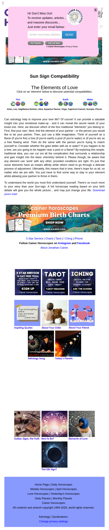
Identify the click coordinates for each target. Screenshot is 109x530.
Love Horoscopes (37, 493)
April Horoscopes (66, 489)
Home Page (42, 484)
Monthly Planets (62, 498)
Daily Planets (43, 498)
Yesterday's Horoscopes (65, 493)
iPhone (78, 238)
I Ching (68, 238)
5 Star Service (34, 238)
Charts (49, 238)
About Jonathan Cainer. (54, 247)
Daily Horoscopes (61, 484)
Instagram (64, 243)
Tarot (58, 238)
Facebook (83, 243)
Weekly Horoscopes (42, 489)
